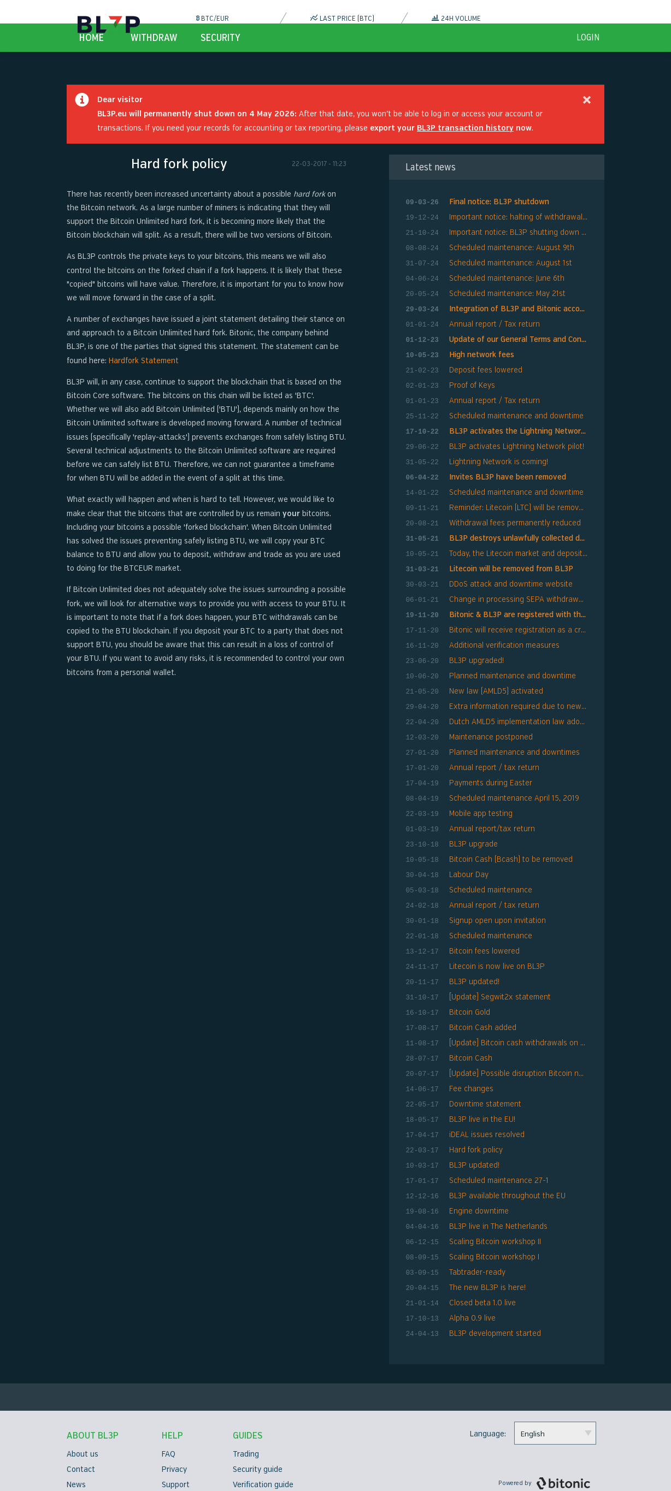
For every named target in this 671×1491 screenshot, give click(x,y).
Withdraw (154, 63)
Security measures (99, 1459)
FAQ (168, 1398)
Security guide (257, 1413)
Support (176, 1428)
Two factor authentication (279, 1443)
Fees (170, 1459)
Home (91, 63)
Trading (246, 1398)
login (588, 63)
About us (82, 1398)
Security (220, 63)
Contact (81, 1413)
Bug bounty (182, 1474)
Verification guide (263, 1428)
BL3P (109, 24)
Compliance (87, 1443)
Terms (172, 1443)
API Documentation (266, 1459)
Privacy (174, 1413)
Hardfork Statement (144, 386)
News (76, 1428)
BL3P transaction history (465, 153)
